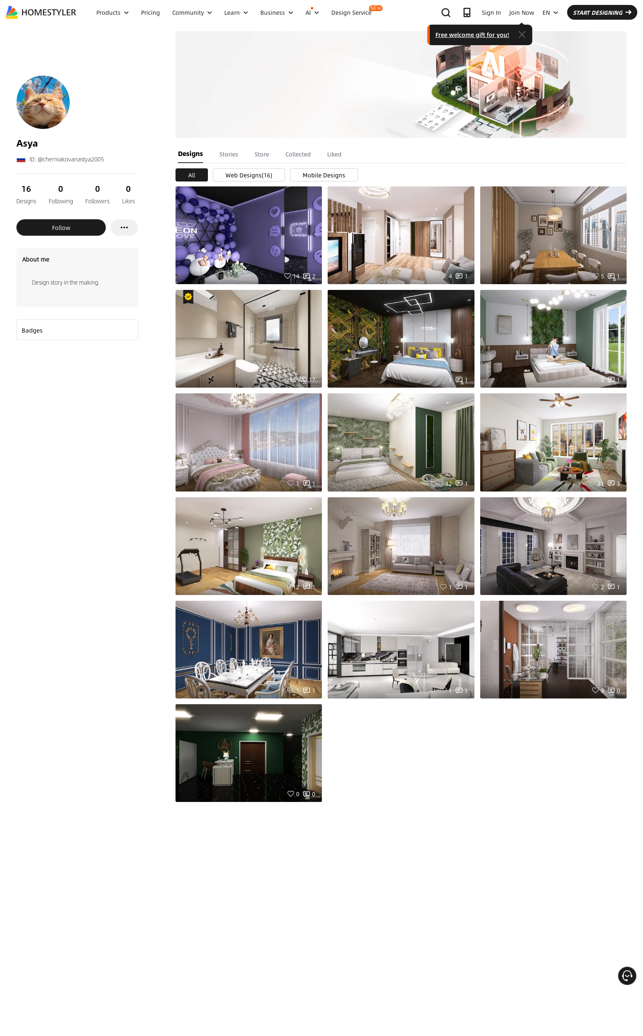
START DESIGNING (602, 12)
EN (550, 12)
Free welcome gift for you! (472, 34)
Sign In (491, 12)
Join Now (521, 12)
